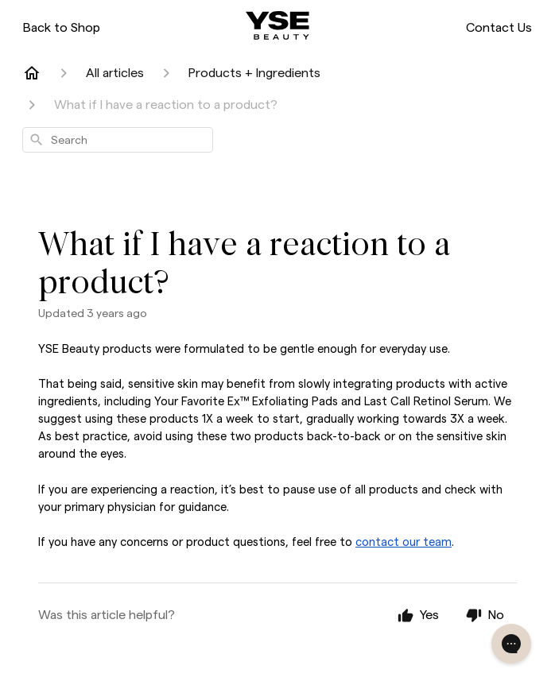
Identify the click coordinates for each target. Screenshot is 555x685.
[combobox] (117, 140)
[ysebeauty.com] (277, 25)
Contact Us (499, 27)
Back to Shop (61, 27)
